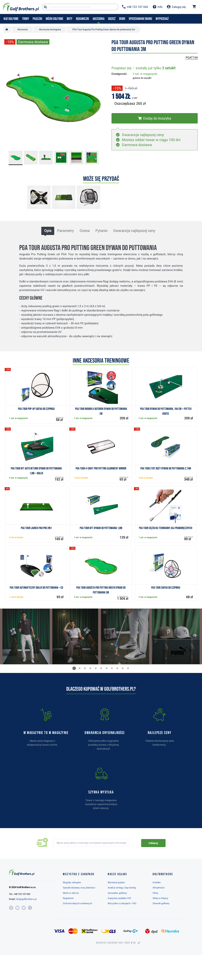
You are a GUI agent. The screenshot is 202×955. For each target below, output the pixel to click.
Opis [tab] (47, 231)
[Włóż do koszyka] (155, 118)
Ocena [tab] (85, 231)
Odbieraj (153, 843)
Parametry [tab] (65, 231)
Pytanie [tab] (101, 231)
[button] (74, 668)
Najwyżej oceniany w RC (116, 942)
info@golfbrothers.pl (26, 899)
